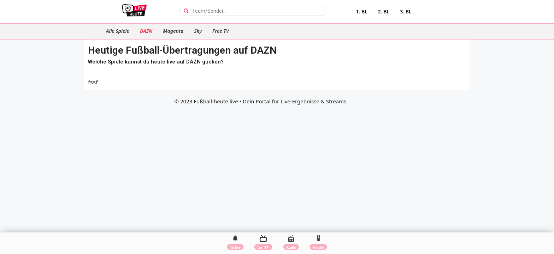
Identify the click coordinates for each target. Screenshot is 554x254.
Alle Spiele (117, 31)
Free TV (220, 31)
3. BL (405, 11)
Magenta (173, 31)
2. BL (383, 11)
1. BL (361, 11)
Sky (198, 31)
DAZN (146, 31)
